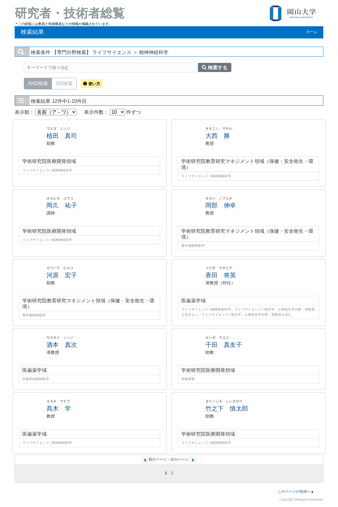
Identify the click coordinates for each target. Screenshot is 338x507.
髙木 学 (58, 408)
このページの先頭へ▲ (295, 491)
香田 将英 (220, 275)
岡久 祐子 (61, 205)
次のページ (179, 459)
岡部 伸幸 (220, 205)
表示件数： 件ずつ (112, 112)
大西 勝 (217, 135)
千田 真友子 (223, 344)
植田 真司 (61, 135)
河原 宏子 (61, 275)
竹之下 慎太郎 (226, 408)
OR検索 (64, 83)
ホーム (311, 32)
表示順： (45, 112)
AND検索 (38, 83)
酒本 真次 (61, 344)
